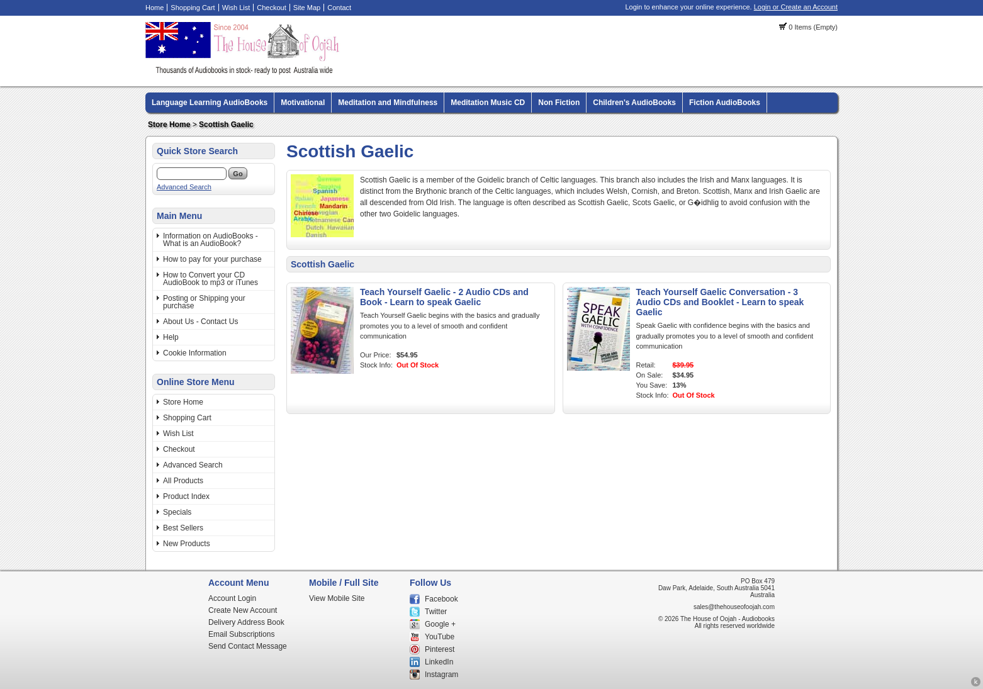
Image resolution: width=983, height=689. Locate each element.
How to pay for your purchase (212, 259)
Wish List (236, 7)
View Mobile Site (337, 598)
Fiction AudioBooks (724, 102)
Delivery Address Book (246, 622)
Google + (440, 624)
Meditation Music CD (488, 102)
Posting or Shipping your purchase (204, 302)
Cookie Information (195, 353)
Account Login (232, 598)
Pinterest (439, 649)
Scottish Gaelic (226, 124)
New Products (186, 543)
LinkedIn (439, 662)
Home (154, 7)
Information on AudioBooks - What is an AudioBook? (210, 240)
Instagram (441, 674)
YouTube (439, 636)
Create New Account (242, 610)
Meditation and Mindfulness (387, 102)
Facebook (441, 599)
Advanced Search (184, 187)
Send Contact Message (247, 646)
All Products (183, 480)
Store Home (169, 124)
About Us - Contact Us (200, 321)
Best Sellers (183, 528)
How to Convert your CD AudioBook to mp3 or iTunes (210, 279)
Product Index (186, 496)
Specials (177, 512)
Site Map (306, 7)
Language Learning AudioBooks (209, 102)
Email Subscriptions (241, 634)
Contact (339, 7)
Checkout (271, 7)
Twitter (436, 611)
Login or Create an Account (796, 7)
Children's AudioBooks (634, 102)
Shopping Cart (193, 7)
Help (171, 337)
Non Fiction (559, 102)
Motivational (303, 102)
